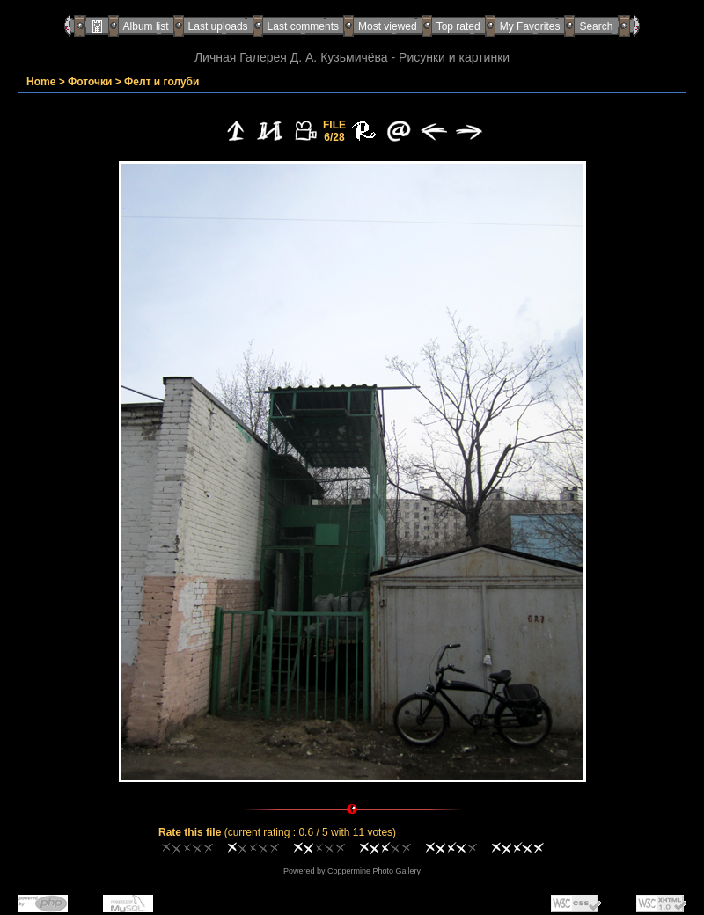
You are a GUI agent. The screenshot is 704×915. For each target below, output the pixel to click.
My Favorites (530, 26)
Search (595, 26)
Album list (146, 26)
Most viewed (387, 26)
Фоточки (90, 82)
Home (40, 82)
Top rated (458, 26)
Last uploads (218, 26)
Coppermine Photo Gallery (374, 871)
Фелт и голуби (161, 82)
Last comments (303, 26)
